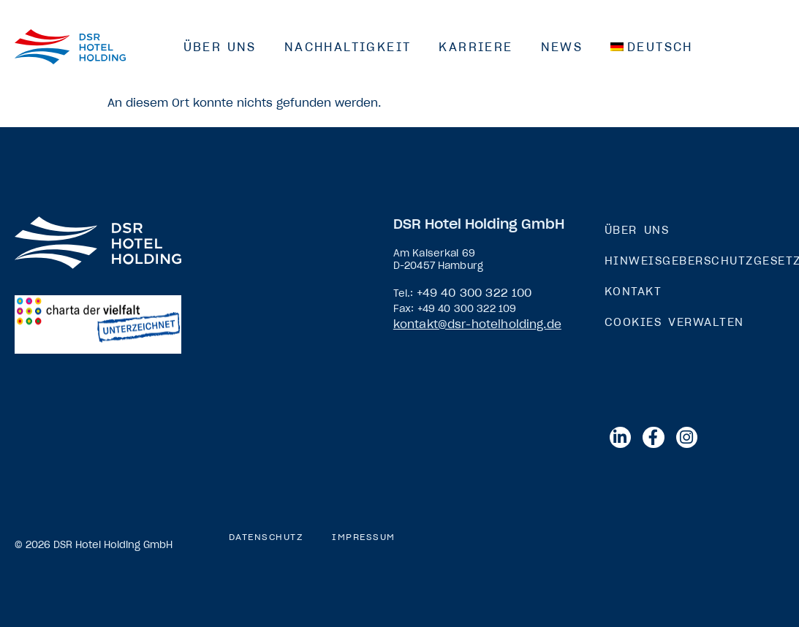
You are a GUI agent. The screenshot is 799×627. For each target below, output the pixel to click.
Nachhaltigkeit (348, 46)
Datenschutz (266, 537)
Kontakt (633, 291)
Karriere (475, 46)
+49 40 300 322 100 (474, 293)
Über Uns (220, 46)
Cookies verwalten (674, 322)
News (562, 46)
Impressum (363, 537)
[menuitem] (651, 47)
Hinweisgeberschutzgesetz (694, 260)
